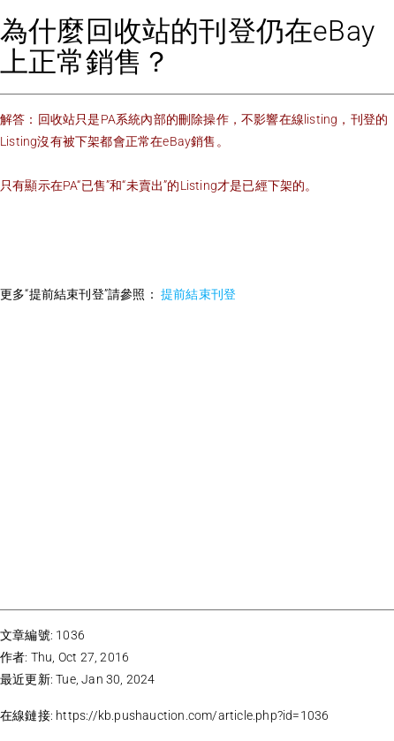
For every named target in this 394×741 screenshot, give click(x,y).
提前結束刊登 (197, 294)
